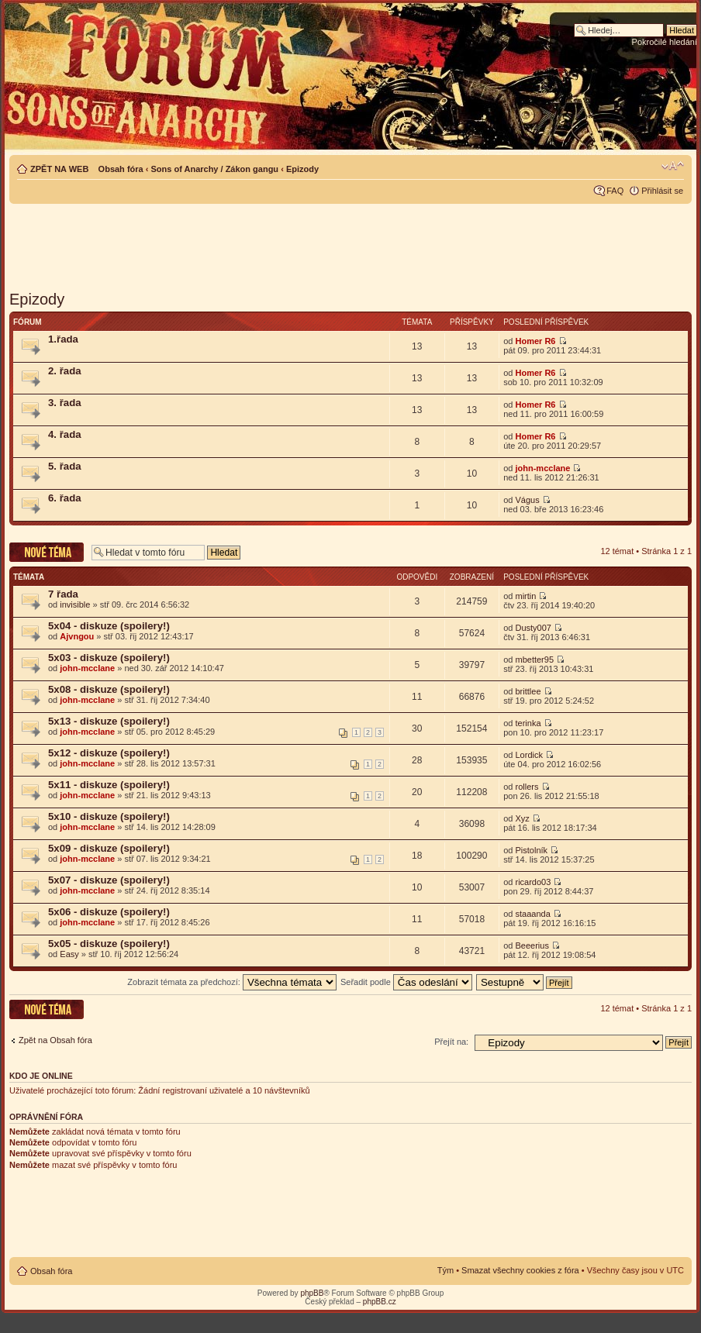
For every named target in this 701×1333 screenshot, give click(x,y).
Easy (69, 954)
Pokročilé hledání (664, 41)
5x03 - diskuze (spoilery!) (109, 657)
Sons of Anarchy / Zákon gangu (214, 169)
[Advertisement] (350, 242)
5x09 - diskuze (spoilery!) (109, 848)
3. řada (64, 402)
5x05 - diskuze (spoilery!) (109, 943)
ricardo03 (533, 882)
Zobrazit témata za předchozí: (232, 982)
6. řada (64, 498)
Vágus (527, 500)
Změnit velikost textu (672, 166)
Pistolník (531, 850)
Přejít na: (451, 1041)
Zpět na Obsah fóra (55, 1040)
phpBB (311, 1293)
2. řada (64, 371)
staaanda (532, 913)
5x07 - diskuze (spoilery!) (109, 880)
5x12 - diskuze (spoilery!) (109, 753)
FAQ (614, 190)
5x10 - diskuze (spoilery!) (109, 816)
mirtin (525, 596)
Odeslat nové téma (46, 552)
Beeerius (531, 945)
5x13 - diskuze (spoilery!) (109, 721)
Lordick (528, 755)
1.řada (63, 339)
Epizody (302, 169)
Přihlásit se (662, 190)
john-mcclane (542, 468)
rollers (526, 786)
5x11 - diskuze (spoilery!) (109, 784)
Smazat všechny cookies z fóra (520, 1270)
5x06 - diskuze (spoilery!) (109, 912)
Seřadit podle (406, 982)
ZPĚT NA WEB (59, 169)
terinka (527, 723)
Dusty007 (533, 627)
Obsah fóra (120, 169)
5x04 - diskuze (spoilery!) (109, 626)
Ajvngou (77, 636)
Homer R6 (535, 341)
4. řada (64, 434)
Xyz (522, 818)
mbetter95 (534, 659)
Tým (445, 1270)
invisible (75, 604)
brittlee (527, 691)
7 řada (63, 594)
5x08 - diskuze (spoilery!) (109, 689)
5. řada (64, 466)
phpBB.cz (379, 1301)
